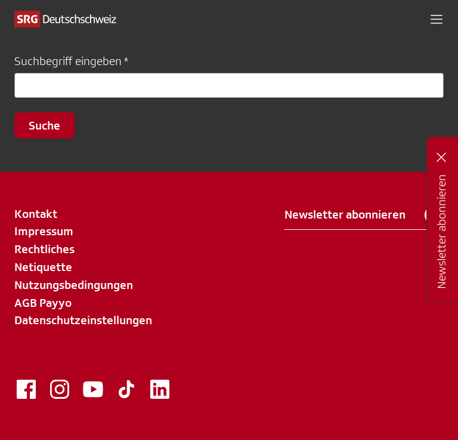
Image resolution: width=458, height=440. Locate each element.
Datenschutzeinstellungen (83, 320)
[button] (436, 19)
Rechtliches (44, 249)
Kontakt (35, 213)
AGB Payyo (43, 302)
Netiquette (43, 266)
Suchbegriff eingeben (68, 60)
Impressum (43, 231)
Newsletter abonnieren (364, 214)
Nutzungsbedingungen (73, 284)
